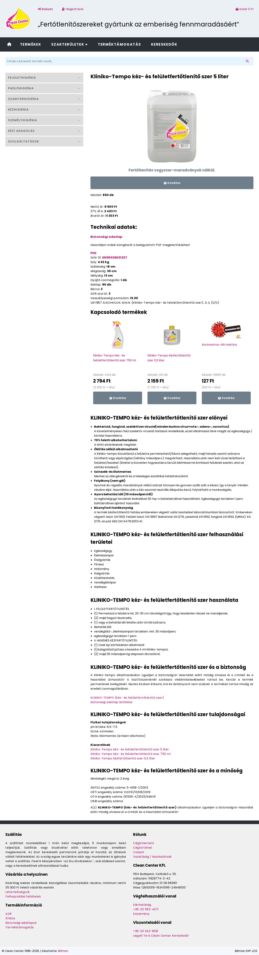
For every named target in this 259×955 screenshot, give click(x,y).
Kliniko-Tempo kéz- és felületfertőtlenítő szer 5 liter (129, 749)
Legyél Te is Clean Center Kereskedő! (161, 936)
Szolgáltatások (23, 141)
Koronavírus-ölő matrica (219, 345)
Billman (63, 951)
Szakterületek (69, 44)
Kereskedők (164, 44)
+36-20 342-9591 (145, 931)
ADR (8, 914)
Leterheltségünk (17, 892)
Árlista (10, 918)
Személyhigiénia (22, 120)
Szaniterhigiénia (23, 99)
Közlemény (141, 914)
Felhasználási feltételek (23, 896)
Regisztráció (72, 9)
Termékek (30, 44)
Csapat (138, 852)
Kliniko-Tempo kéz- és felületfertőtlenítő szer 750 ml (114, 357)
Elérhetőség (142, 905)
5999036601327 (114, 257)
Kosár (244, 9)
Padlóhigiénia (21, 88)
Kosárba (171, 183)
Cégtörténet (142, 848)
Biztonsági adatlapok (21, 923)
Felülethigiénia (22, 78)
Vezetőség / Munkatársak (152, 857)
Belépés (45, 9)
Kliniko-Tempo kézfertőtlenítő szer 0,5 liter (168, 357)
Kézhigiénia (18, 109)
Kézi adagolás (21, 131)
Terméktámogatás (119, 44)
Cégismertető (143, 843)
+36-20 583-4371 (146, 909)
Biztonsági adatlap (106, 237)
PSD (93, 253)
